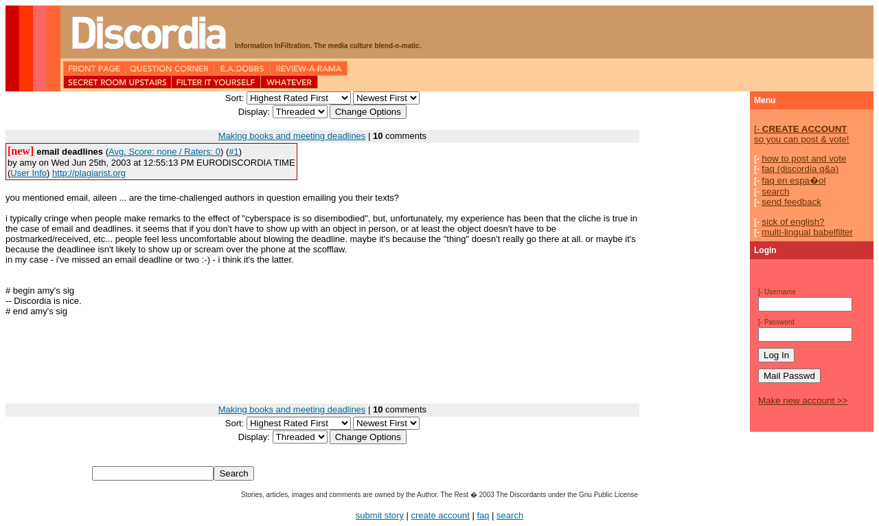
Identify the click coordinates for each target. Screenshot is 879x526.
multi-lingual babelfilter (807, 232)
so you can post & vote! (801, 134)
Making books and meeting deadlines (292, 136)
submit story (380, 515)
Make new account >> (802, 400)
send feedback (791, 202)
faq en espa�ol (793, 180)
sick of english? (793, 222)
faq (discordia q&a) (800, 169)
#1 (233, 151)
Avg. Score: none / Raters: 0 (164, 151)
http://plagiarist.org (89, 173)
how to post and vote (804, 158)
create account (440, 515)
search (775, 191)
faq (483, 515)
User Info (28, 173)
